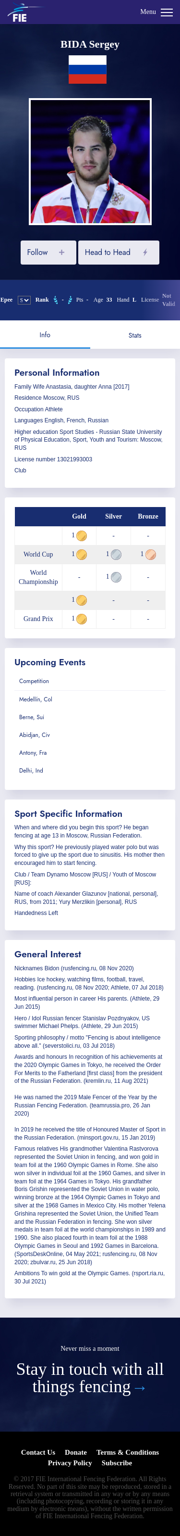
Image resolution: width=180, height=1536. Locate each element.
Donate (76, 1452)
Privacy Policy (70, 1463)
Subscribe (117, 1463)
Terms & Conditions (127, 1452)
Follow (37, 252)
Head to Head (108, 252)
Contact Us (38, 1452)
